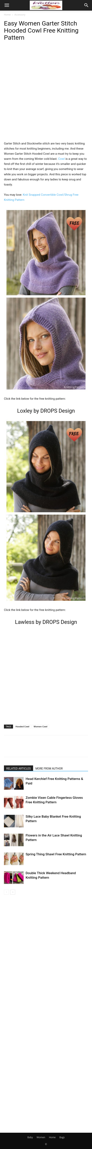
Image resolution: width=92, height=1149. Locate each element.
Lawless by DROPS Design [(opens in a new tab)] (46, 622)
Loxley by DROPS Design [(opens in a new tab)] (46, 411)
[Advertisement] (46, 95)
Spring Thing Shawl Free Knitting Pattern (56, 854)
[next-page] (12, 892)
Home (7, 14)
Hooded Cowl (22, 726)
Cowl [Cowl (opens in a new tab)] (61, 159)
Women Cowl (40, 726)
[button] (6, 5)
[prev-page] (6, 892)
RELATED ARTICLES (18, 768)
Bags (62, 1137)
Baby (30, 1137)
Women (41, 1137)
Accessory (19, 14)
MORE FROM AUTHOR (49, 768)
